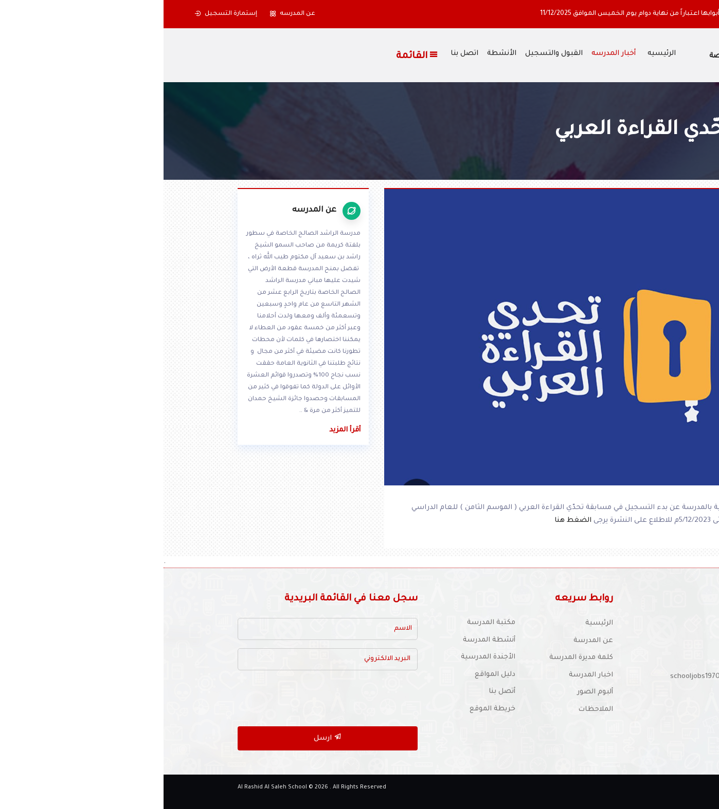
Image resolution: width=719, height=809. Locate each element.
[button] (673, 14)
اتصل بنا (301, 54)
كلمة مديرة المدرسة (418, 658)
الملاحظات (432, 709)
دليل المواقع (331, 675)
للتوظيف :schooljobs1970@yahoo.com (569, 677)
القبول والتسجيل (390, 54)
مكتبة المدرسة (327, 623)
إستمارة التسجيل (62, 13)
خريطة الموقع (329, 709)
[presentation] (176, 699)
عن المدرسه (129, 13)
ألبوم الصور (432, 692)
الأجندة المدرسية (324, 657)
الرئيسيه (498, 54)
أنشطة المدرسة (325, 640)
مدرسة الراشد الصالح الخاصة (594, 56)
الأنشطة (338, 54)
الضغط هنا (410, 520)
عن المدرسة (430, 641)
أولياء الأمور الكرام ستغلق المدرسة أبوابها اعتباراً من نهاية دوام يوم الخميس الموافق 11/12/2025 (519, 13)
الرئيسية (436, 623)
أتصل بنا (338, 691)
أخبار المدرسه (450, 54)
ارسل (164, 737)
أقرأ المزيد (181, 430)
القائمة (253, 55)
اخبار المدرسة (427, 675)
